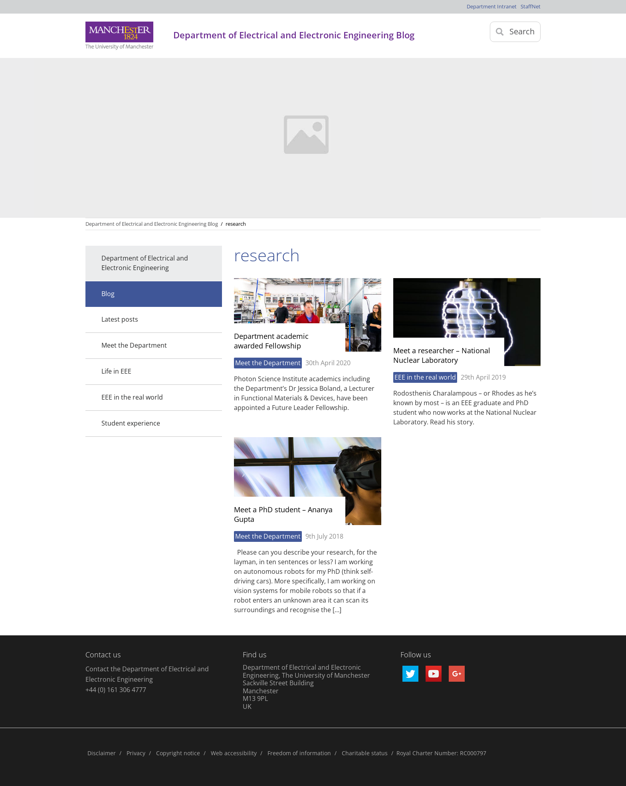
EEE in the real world (132, 397)
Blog (108, 293)
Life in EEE (116, 371)
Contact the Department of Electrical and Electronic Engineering (147, 674)
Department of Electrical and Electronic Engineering (144, 263)
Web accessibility (234, 753)
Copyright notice (178, 753)
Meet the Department (134, 345)
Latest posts (119, 319)
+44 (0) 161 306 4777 (115, 689)
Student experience (130, 423)
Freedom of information (299, 753)
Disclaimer (101, 753)
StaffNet (531, 6)
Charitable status (365, 753)
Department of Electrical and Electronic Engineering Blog (151, 223)
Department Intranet (492, 6)
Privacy (136, 753)
